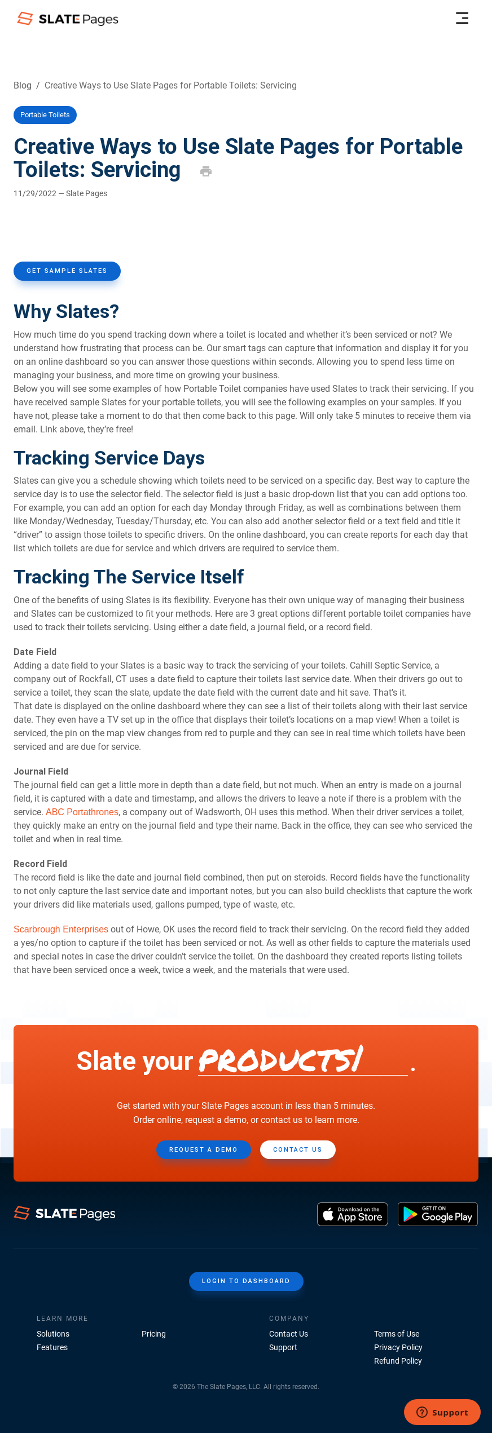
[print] (205, 171)
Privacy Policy (398, 1347)
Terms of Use (396, 1333)
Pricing (154, 1333)
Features (52, 1347)
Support (283, 1347)
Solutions (53, 1333)
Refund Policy (398, 1360)
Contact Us (288, 1333)
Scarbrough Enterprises (61, 929)
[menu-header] (462, 18)
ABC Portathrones (82, 812)
